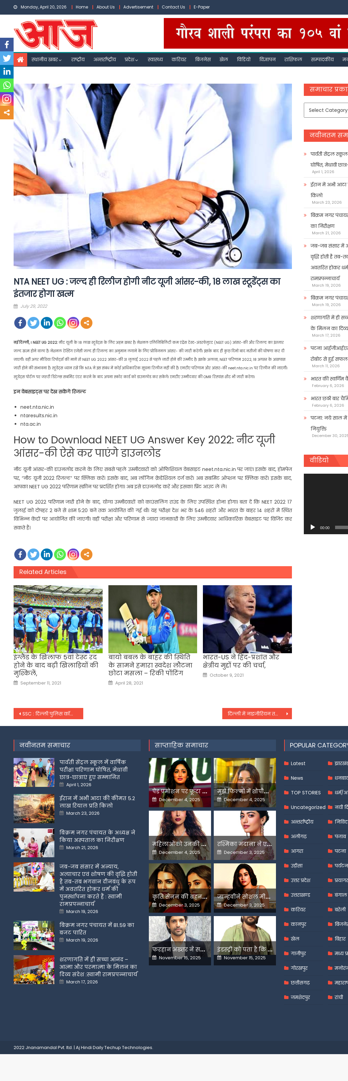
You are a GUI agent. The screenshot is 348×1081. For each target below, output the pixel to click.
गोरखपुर (299, 968)
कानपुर (298, 924)
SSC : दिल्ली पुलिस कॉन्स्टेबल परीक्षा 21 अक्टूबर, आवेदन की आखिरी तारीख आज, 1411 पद (52, 713)
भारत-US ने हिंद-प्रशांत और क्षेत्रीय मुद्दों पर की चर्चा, (241, 661)
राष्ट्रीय (78, 59)
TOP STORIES (306, 792)
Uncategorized (308, 807)
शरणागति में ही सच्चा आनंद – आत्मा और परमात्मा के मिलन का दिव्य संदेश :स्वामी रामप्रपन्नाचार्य (98, 967)
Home (82, 7)
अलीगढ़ (299, 836)
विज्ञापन (267, 59)
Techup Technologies (128, 1047)
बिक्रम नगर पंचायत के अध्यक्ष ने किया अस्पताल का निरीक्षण (97, 836)
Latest (298, 763)
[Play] (312, 527)
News (297, 778)
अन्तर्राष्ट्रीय (104, 59)
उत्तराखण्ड (300, 895)
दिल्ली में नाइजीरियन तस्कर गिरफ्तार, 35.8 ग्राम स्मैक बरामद (260, 713)
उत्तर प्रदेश (300, 880)
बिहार (340, 938)
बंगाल (341, 895)
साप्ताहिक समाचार (181, 745)
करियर (179, 59)
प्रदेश (129, 59)
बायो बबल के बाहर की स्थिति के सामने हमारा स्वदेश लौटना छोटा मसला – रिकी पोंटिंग (150, 665)
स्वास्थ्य (155, 59)
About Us (106, 7)
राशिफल (293, 59)
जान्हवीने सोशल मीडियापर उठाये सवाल (266, 897)
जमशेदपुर (300, 997)
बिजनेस (203, 59)
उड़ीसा (296, 865)
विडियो (243, 59)
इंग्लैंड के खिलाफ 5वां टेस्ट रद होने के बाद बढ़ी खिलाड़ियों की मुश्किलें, (56, 665)
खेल (224, 59)
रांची (339, 997)
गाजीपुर (298, 953)
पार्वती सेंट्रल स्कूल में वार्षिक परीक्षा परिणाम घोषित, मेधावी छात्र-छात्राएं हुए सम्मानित (93, 770)
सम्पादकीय (322, 59)
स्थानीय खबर (45, 59)
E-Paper (202, 7)
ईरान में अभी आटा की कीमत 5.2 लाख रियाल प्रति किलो (97, 802)
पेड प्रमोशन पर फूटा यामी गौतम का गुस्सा (204, 791)
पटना (340, 851)
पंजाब (340, 836)
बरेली (340, 909)
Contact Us (173, 7)
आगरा (297, 851)
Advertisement (138, 7)
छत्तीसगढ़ (300, 982)
